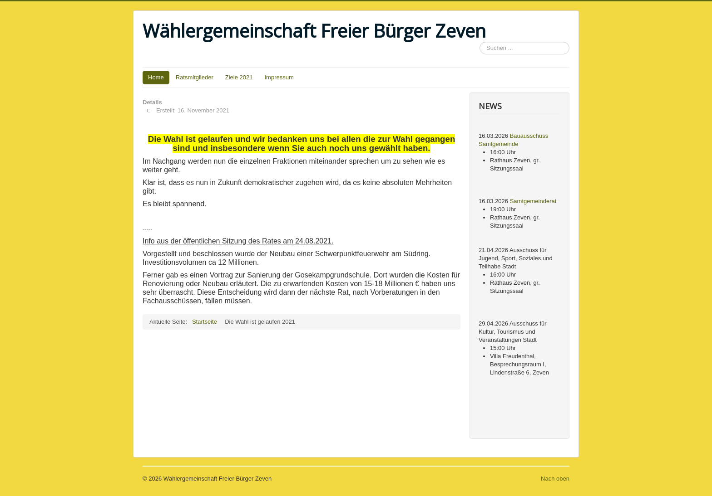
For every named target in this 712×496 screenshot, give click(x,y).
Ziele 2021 (239, 77)
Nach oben (555, 478)
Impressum (279, 77)
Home (156, 77)
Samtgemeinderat (533, 201)
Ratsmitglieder (194, 77)
